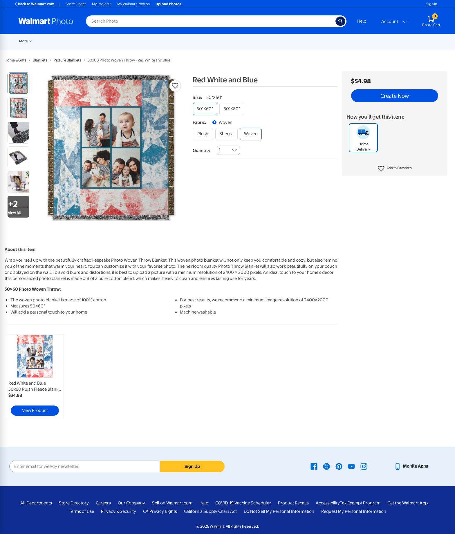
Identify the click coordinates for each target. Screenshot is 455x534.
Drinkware (338, 41)
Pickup (96, 41)
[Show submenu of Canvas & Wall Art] (226, 40)
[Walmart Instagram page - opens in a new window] (363, 466)
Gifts (293, 41)
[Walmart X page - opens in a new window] (326, 466)
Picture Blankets (67, 60)
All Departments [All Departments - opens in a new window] (36, 503)
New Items (49, 41)
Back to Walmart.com (34, 4)
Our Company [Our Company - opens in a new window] (131, 503)
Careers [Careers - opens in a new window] (103, 503)
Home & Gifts (15, 60)
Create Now (394, 96)
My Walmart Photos (133, 4)
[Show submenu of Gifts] (299, 40)
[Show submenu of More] (395, 40)
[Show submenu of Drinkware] (349, 40)
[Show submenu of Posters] (188, 40)
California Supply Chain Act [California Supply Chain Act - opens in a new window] (210, 511)
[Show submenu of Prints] (124, 40)
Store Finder (76, 4)
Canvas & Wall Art (209, 41)
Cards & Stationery (146, 41)
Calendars (365, 41)
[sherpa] (226, 134)
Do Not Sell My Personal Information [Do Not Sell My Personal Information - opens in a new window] (279, 511)
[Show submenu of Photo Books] (282, 40)
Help (361, 21)
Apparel (313, 41)
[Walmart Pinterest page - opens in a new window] (338, 466)
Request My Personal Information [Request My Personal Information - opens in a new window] (353, 511)
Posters (178, 41)
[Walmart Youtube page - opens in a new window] (351, 466)
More (388, 41)
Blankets (241, 41)
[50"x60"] (205, 109)
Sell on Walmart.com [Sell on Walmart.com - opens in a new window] (172, 503)
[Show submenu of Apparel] (322, 40)
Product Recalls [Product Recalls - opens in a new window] (293, 503)
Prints (117, 41)
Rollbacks (25, 41)
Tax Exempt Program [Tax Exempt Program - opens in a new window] (360, 503)
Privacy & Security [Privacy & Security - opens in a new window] (118, 511)
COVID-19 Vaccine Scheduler (243, 503)
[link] (35, 376)
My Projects (101, 4)
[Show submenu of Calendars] (376, 40)
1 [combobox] (219, 149)
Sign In (431, 4)
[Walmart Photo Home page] (46, 21)
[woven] (251, 134)
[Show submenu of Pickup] (104, 40)
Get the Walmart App (407, 503)
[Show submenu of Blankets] (250, 40)
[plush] (203, 134)
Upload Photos (168, 4)
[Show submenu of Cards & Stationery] (165, 40)
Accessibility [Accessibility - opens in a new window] (328, 503)
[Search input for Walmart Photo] (210, 21)
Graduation (74, 41)
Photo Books (268, 41)
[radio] (18, 83)
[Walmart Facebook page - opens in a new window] (313, 466)
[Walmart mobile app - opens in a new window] (411, 466)
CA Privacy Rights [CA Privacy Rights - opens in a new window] (160, 511)
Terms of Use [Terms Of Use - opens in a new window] (81, 511)
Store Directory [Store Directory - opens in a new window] (74, 503)
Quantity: (202, 150)
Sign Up (192, 466)
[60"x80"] (231, 109)
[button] (394, 169)
